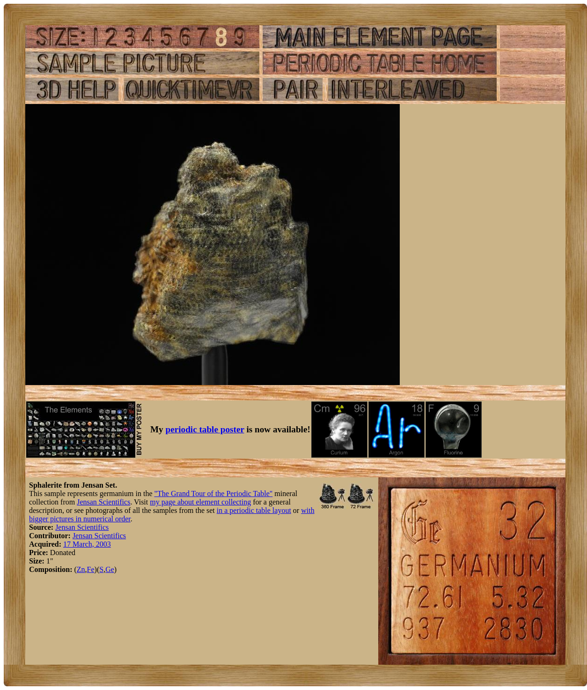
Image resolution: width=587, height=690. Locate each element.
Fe (91, 569)
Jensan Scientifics (103, 502)
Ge (109, 569)
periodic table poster (205, 429)
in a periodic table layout (254, 510)
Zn (81, 569)
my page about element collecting (200, 502)
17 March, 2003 (87, 544)
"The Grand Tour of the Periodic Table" (213, 493)
